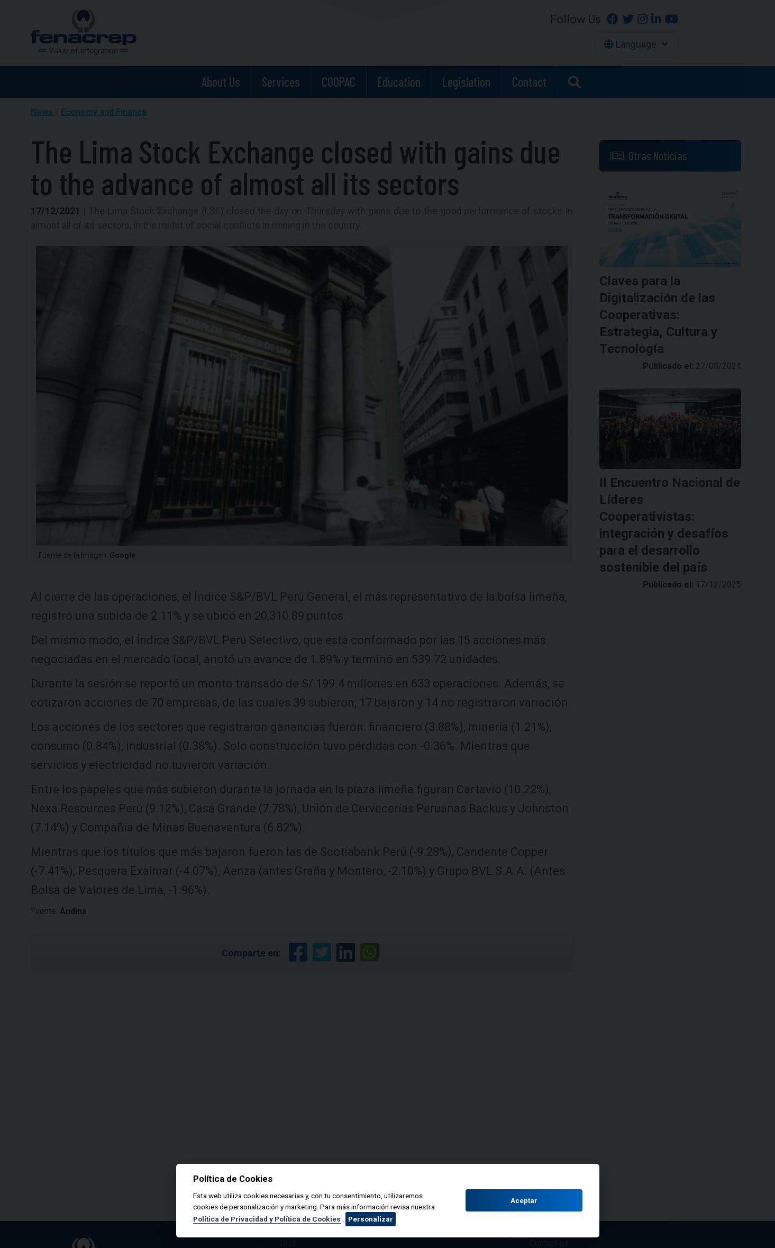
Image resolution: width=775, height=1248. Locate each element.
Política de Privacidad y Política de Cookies (267, 1219)
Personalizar (370, 1219)
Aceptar (523, 1201)
